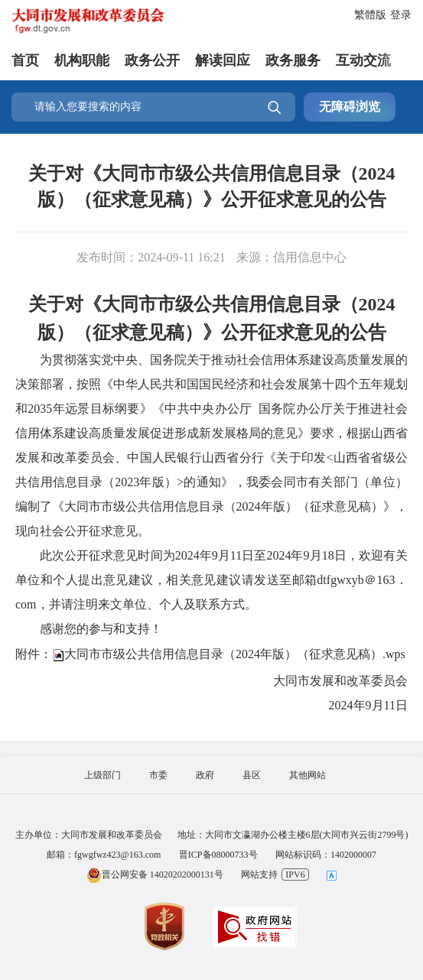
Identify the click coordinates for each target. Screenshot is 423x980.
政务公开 (152, 60)
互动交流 (363, 60)
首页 (25, 60)
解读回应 (222, 60)
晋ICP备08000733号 (218, 854)
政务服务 (293, 60)
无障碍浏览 (349, 106)
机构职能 (81, 60)
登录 (401, 15)
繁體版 (370, 15)
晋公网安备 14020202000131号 (154, 874)
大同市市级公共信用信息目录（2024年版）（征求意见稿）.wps (234, 653)
